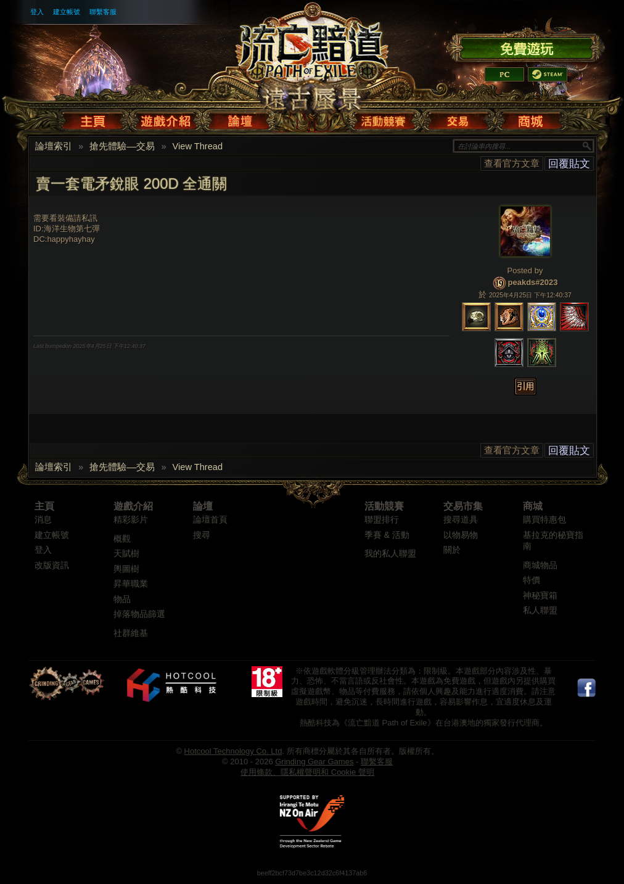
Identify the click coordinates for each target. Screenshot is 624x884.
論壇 (203, 506)
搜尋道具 (460, 519)
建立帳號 (66, 11)
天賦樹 (126, 553)
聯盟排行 (381, 519)
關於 (452, 550)
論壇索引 (53, 146)
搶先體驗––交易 (122, 146)
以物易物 (460, 535)
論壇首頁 (210, 519)
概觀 (122, 538)
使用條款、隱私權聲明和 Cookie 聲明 (307, 772)
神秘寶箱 (540, 595)
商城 (533, 506)
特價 (531, 580)
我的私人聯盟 (390, 553)
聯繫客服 (103, 11)
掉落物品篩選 (139, 614)
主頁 (44, 506)
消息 (43, 519)
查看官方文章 (512, 163)
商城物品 (540, 565)
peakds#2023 (533, 282)
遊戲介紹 (133, 506)
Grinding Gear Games (314, 761)
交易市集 (463, 506)
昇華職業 (130, 584)
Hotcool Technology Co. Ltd (233, 751)
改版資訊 (52, 565)
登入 (37, 11)
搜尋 (201, 535)
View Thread (198, 146)
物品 (122, 599)
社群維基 (130, 633)
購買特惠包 (544, 519)
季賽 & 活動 (386, 535)
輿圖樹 (126, 569)
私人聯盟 (540, 610)
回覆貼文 (569, 163)
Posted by (525, 270)
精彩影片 (130, 519)
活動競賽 (384, 506)
